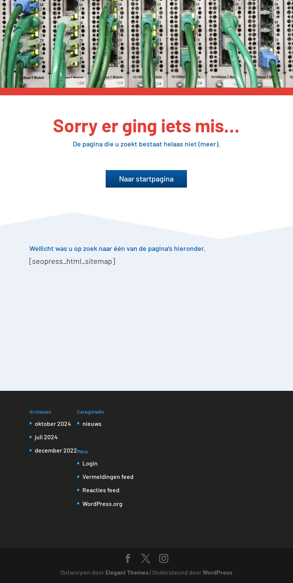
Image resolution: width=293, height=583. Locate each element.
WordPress (217, 572)
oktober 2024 (53, 423)
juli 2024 (46, 436)
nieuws (91, 423)
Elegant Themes (127, 572)
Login (90, 463)
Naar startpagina (146, 178)
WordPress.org (102, 503)
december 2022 (56, 450)
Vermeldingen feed (108, 476)
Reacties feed (100, 489)
